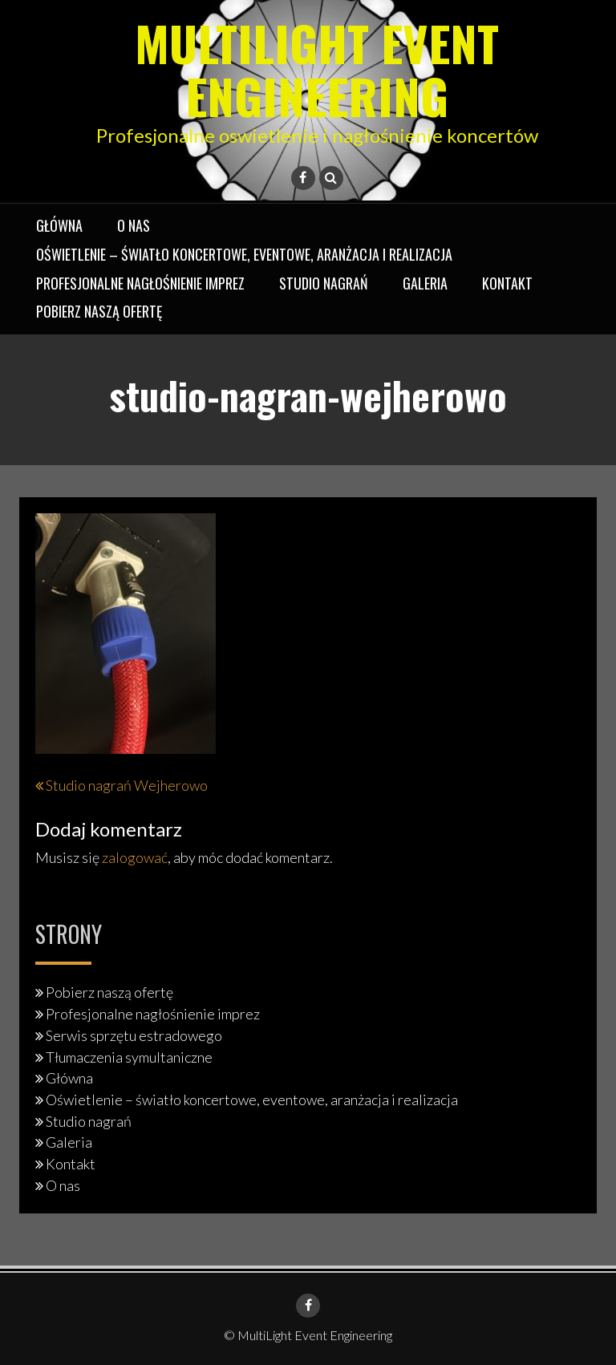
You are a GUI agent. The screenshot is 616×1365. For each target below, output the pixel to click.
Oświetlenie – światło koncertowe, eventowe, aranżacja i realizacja (244, 254)
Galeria (425, 283)
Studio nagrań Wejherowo (127, 785)
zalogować (135, 857)
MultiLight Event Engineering (317, 68)
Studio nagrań (323, 283)
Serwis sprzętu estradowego (134, 1035)
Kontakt (507, 283)
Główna (59, 225)
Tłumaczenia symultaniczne (129, 1057)
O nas (133, 225)
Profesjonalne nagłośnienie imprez (140, 283)
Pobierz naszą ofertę (99, 311)
